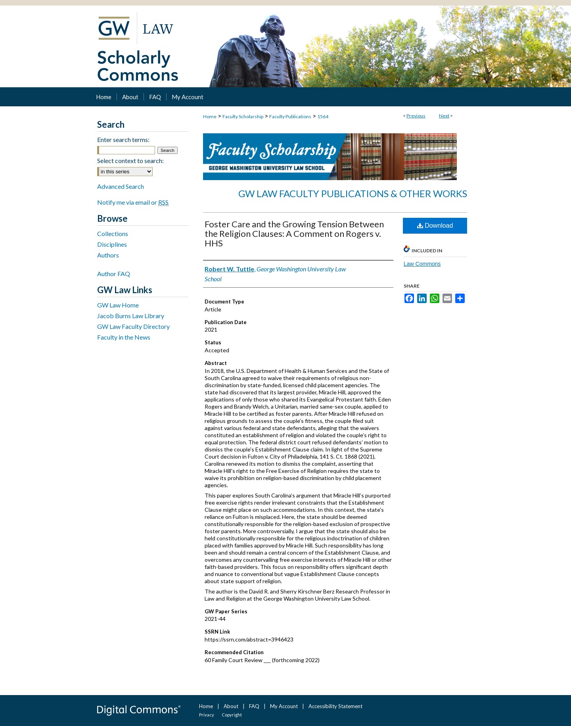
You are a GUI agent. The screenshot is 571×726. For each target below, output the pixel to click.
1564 (322, 116)
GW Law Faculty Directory (133, 326)
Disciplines (112, 244)
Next (444, 116)
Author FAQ (113, 273)
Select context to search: (130, 160)
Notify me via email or (133, 202)
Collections (112, 233)
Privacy (206, 714)
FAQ (254, 706)
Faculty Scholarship (242, 116)
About (231, 706)
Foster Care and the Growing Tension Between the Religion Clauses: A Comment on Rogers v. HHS (294, 233)
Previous (415, 116)
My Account (284, 706)
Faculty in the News (123, 337)
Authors (108, 255)
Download (435, 225)
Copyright (232, 714)
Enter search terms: (123, 139)
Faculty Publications (290, 116)
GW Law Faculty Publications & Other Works (352, 193)
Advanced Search (120, 186)
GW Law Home (118, 305)
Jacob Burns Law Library (130, 315)
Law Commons (422, 264)
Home (210, 116)
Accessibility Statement (335, 706)
